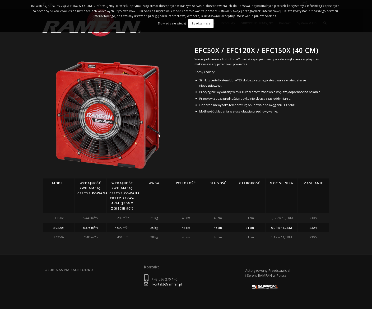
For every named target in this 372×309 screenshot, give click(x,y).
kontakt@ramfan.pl (167, 284)
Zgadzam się (201, 23)
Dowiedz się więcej (172, 23)
